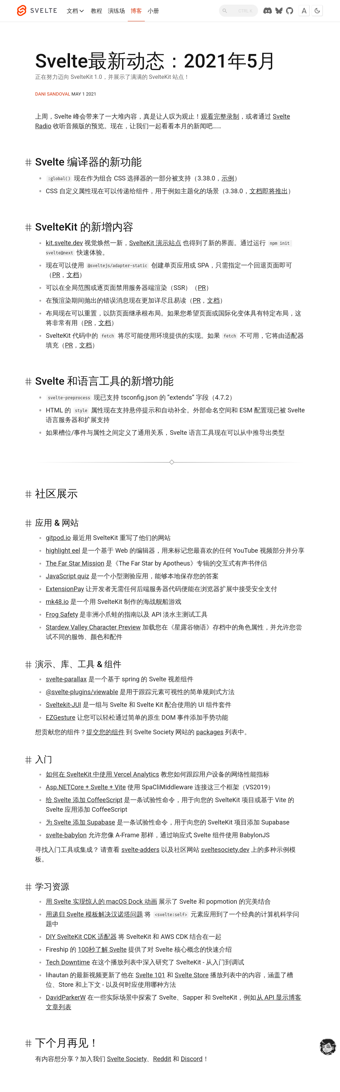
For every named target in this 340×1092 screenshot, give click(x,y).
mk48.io (57, 601)
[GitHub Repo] (289, 10)
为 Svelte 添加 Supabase (80, 822)
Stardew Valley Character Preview (93, 627)
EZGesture (60, 717)
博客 (136, 10)
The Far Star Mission (75, 563)
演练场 (116, 10)
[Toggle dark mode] (317, 10)
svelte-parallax (66, 679)
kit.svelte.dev (64, 243)
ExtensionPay (65, 589)
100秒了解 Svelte (102, 949)
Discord (191, 1059)
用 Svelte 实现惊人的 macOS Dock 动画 (101, 901)
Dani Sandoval (52, 94)
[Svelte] (40, 10)
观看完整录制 (220, 116)
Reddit (162, 1059)
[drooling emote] (327, 1047)
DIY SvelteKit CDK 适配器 (81, 936)
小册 (153, 10)
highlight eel (63, 550)
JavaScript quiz (67, 576)
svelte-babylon (66, 835)
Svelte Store (191, 975)
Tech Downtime (68, 962)
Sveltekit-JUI (63, 704)
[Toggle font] (304, 10)
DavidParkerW (66, 997)
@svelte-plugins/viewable (82, 692)
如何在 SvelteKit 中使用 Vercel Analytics (102, 774)
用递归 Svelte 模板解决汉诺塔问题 (94, 914)
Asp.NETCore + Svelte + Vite (86, 787)
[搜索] (238, 11)
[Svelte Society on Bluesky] (279, 10)
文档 (76, 11)
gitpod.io (58, 537)
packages (210, 732)
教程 (96, 10)
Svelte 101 (150, 975)
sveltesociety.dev (225, 849)
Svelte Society (127, 1059)
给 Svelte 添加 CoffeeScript (84, 800)
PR (56, 275)
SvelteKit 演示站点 (155, 243)
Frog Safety (62, 614)
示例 (227, 178)
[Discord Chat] (268, 10)
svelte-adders (140, 849)
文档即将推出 (268, 191)
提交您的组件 (105, 732)
